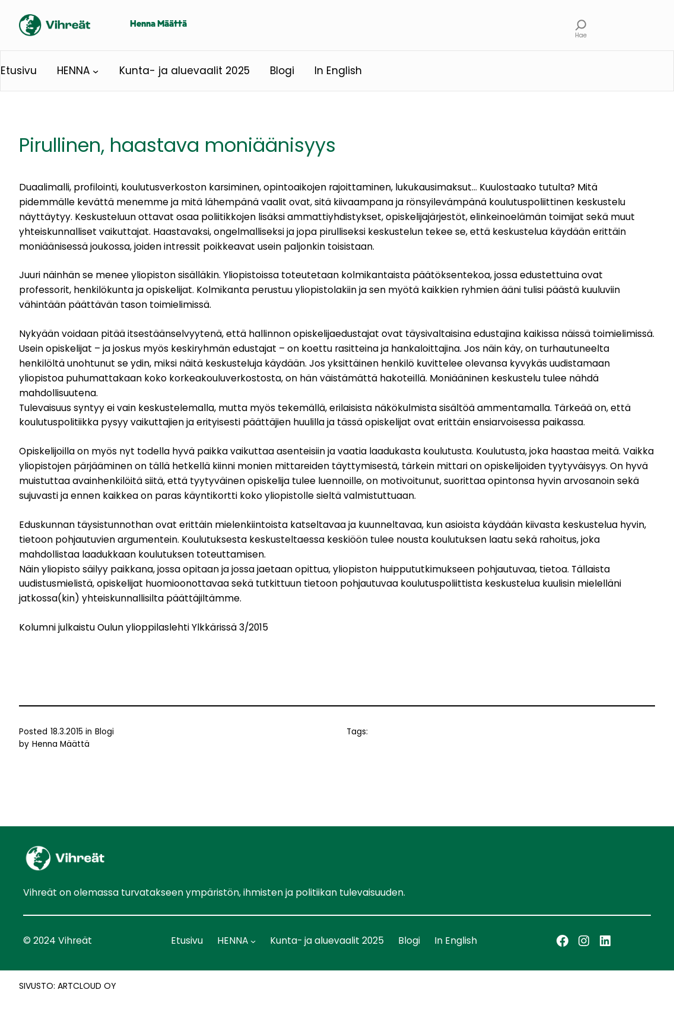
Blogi (104, 731)
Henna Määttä (158, 24)
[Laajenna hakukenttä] (580, 25)
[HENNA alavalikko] (95, 71)
